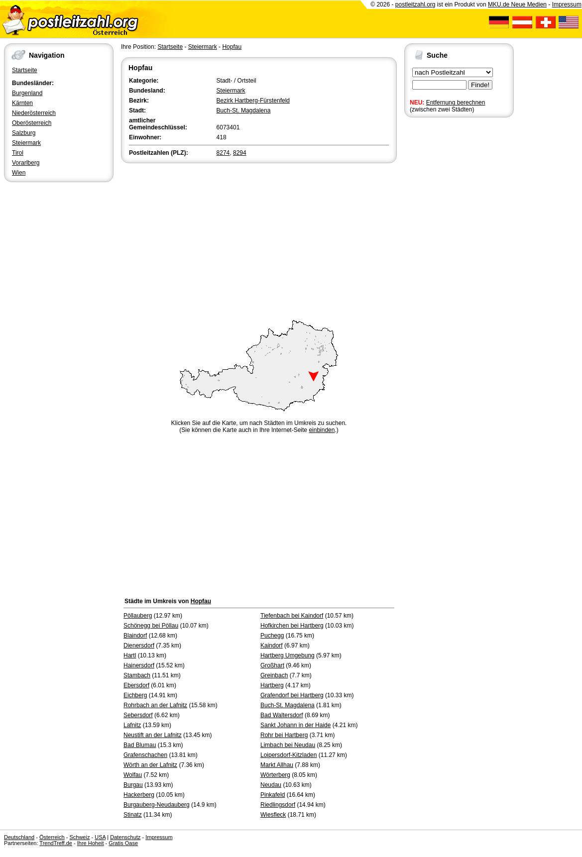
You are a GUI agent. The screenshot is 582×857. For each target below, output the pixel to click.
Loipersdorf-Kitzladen (288, 754)
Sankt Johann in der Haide (295, 725)
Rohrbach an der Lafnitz (155, 705)
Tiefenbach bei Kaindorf (291, 615)
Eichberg (135, 695)
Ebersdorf (136, 685)
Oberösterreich (31, 122)
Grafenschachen (145, 754)
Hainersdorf (138, 665)
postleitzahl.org (415, 4)
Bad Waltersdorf (281, 715)
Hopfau (231, 46)
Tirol (17, 152)
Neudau (270, 784)
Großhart (272, 665)
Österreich (52, 837)
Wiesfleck (273, 814)
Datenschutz (125, 837)
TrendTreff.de (55, 843)
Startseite (24, 70)
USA (100, 837)
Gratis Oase (123, 843)
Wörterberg (275, 774)
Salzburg (23, 132)
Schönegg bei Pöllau (150, 625)
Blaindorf (135, 635)
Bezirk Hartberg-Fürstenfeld (253, 100)
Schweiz (79, 837)
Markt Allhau (276, 764)
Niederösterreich (34, 112)
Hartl (129, 655)
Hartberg (272, 685)
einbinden (322, 430)
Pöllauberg (137, 615)
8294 (239, 152)
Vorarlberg (25, 162)
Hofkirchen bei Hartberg (292, 625)
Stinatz (132, 814)
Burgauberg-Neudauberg (156, 804)
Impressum (567, 4)
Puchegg (272, 635)
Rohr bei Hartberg (284, 735)
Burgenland (27, 93)
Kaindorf (271, 645)
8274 (223, 152)
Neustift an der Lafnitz (152, 735)
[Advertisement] (259, 240)
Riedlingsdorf (277, 804)
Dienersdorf (138, 645)
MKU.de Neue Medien (517, 4)
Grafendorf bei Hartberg (292, 695)
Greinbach (274, 675)
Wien (18, 172)
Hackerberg (138, 794)
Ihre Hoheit (90, 843)
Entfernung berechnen (455, 102)
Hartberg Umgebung (287, 655)
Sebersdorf (138, 715)
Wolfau (132, 774)
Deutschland (19, 837)
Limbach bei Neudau (287, 745)
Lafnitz (132, 725)
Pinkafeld (272, 794)
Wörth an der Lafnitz (150, 764)
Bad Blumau (139, 745)
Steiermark (26, 142)
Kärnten (22, 103)
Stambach (136, 675)
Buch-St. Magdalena (244, 110)
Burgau (133, 784)
